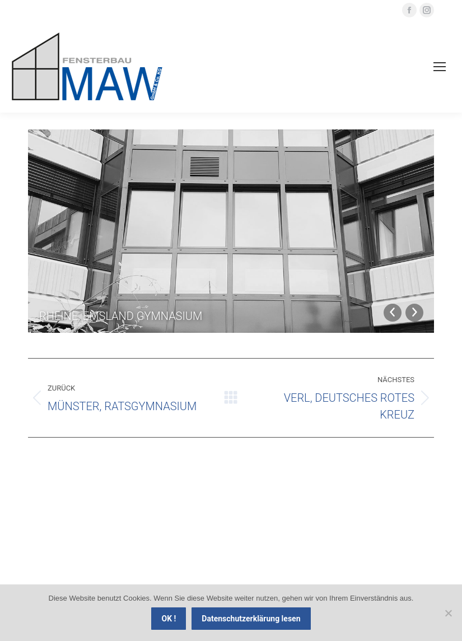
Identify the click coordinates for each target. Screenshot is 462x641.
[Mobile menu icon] (439, 66)
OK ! (168, 618)
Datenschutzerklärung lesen (251, 618)
